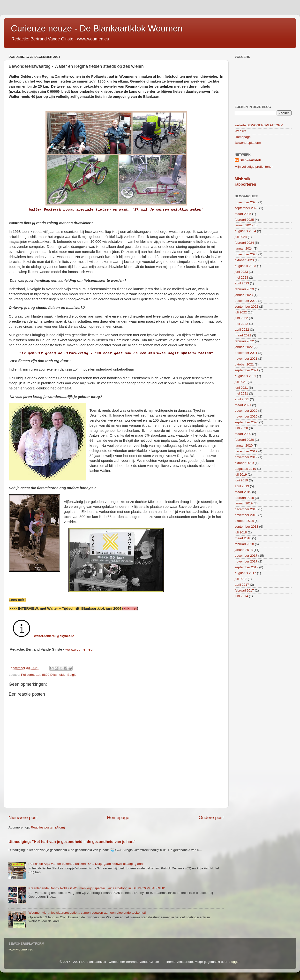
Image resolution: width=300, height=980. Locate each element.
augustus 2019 (245, 469)
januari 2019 (244, 503)
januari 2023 (244, 295)
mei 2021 (241, 393)
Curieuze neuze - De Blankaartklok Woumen (97, 28)
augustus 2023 (245, 266)
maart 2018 (243, 538)
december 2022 (246, 301)
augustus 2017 (245, 573)
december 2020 (246, 410)
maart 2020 (243, 434)
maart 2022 (243, 335)
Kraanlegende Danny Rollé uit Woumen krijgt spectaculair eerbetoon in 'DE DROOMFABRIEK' (96, 888)
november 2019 (246, 457)
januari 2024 (244, 248)
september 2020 (246, 422)
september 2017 (246, 567)
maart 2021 (243, 405)
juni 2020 (241, 428)
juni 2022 (241, 318)
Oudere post (211, 817)
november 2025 (246, 202)
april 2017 (242, 584)
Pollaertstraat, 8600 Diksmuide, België (48, 674)
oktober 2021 (244, 364)
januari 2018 (244, 550)
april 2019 (242, 486)
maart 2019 (243, 492)
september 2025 (246, 208)
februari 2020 (244, 439)
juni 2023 (241, 271)
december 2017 (246, 555)
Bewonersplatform (248, 142)
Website (241, 131)
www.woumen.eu (78, 649)
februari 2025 (244, 219)
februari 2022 (244, 341)
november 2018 (246, 515)
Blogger (234, 962)
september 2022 (246, 306)
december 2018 (246, 509)
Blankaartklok (250, 160)
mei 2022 (241, 324)
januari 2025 (244, 225)
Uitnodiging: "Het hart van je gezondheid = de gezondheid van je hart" (71, 842)
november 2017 (246, 561)
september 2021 (246, 370)
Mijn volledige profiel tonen (254, 166)
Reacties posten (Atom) (48, 827)
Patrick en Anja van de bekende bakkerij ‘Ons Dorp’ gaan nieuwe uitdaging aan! (85, 864)
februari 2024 (244, 242)
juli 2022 (241, 312)
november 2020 (246, 416)
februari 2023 (244, 289)
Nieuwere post (23, 817)
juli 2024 (241, 237)
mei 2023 (241, 277)
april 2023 (242, 283)
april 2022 (242, 329)
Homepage (118, 817)
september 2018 (246, 526)
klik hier (130, 608)
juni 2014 (241, 596)
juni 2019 (241, 480)
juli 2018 (241, 532)
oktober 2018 (244, 521)
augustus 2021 (245, 376)
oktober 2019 (244, 463)
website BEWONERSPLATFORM (259, 125)
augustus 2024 (245, 231)
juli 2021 (241, 382)
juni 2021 (241, 387)
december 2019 (246, 451)
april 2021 (242, 399)
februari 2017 (244, 590)
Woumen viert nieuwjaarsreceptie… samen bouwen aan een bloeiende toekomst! (87, 912)
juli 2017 (241, 579)
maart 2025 (243, 214)
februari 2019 (244, 498)
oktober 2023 (244, 260)
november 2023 (246, 254)
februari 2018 (244, 544)
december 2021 (246, 353)
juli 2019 (241, 474)
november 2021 (246, 358)
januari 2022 (244, 347)
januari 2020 (244, 445)
